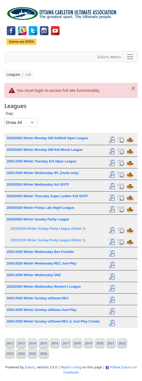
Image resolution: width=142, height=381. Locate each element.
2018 (77, 343)
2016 (54, 343)
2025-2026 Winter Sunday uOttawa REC (37, 298)
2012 (9, 343)
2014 (32, 343)
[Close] (133, 88)
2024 (21, 353)
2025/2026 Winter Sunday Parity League (38, 219)
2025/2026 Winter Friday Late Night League (40, 208)
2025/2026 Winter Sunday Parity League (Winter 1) (47, 228)
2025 (32, 353)
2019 (88, 343)
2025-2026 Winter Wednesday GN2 (34, 275)
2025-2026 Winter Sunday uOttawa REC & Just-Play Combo (53, 321)
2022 (122, 343)
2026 (43, 353)
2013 (21, 343)
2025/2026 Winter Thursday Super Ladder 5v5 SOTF (47, 196)
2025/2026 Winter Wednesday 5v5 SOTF (38, 184)
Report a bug (71, 367)
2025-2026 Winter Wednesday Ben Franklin (40, 252)
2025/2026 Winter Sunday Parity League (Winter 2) (47, 240)
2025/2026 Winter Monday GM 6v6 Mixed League (45, 150)
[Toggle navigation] (130, 57)
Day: (10, 113)
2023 (9, 353)
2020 (99, 343)
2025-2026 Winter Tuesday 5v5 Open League (41, 161)
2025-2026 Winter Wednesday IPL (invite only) (42, 173)
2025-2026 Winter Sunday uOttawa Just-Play (41, 310)
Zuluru (30, 367)
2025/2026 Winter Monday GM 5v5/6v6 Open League (47, 138)
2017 (65, 343)
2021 (110, 343)
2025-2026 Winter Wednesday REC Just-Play (42, 263)
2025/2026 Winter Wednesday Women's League (44, 286)
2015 (43, 343)
